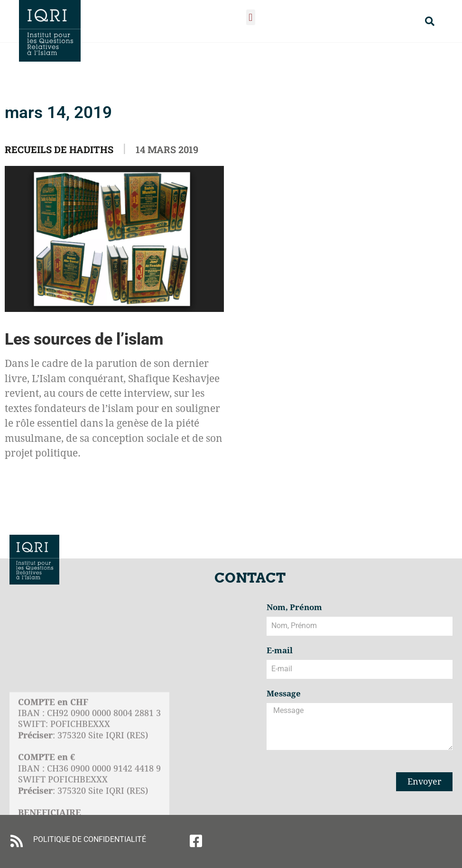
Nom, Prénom (294, 607)
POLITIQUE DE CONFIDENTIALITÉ (89, 839)
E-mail (280, 651)
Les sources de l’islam (84, 338)
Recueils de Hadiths (59, 149)
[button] (250, 17)
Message (284, 694)
